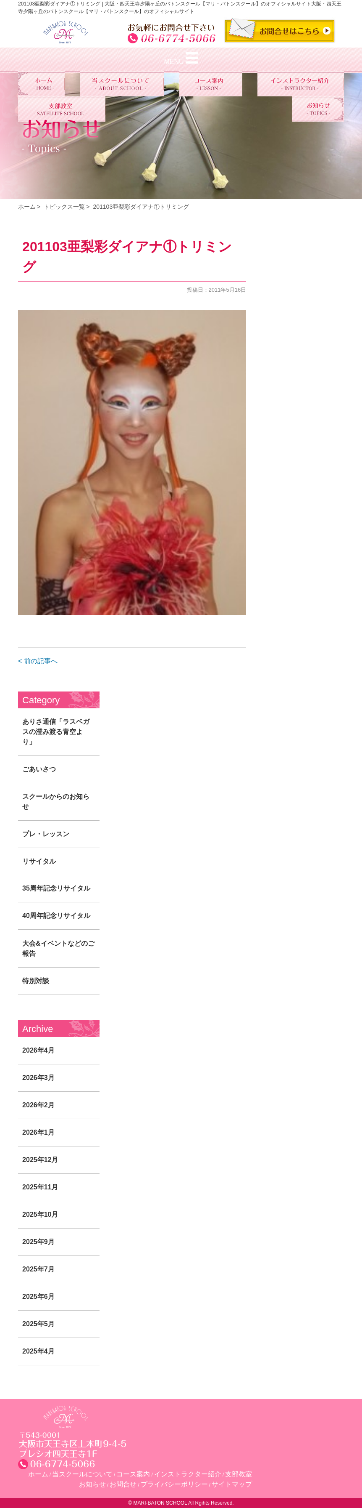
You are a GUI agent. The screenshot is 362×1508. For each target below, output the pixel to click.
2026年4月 (38, 1050)
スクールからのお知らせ (55, 801)
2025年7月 (38, 1269)
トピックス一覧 (64, 206)
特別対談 (35, 980)
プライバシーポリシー (174, 1484)
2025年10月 (40, 1214)
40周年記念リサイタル (56, 915)
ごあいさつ (39, 769)
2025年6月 (38, 1296)
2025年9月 (38, 1241)
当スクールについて (82, 1474)
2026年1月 (38, 1132)
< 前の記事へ (38, 661)
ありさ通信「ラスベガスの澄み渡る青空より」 (55, 731)
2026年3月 (38, 1077)
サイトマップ (232, 1484)
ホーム (27, 206)
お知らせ (92, 1484)
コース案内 (133, 1474)
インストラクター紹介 (187, 1474)
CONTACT (280, 30)
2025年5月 (38, 1323)
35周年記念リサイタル (56, 888)
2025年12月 (40, 1159)
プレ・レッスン (45, 834)
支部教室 (238, 1474)
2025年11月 (40, 1187)
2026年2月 (38, 1105)
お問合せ (123, 1484)
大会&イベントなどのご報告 (58, 948)
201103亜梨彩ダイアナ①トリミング (141, 206)
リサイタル (39, 861)
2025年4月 (38, 1351)
